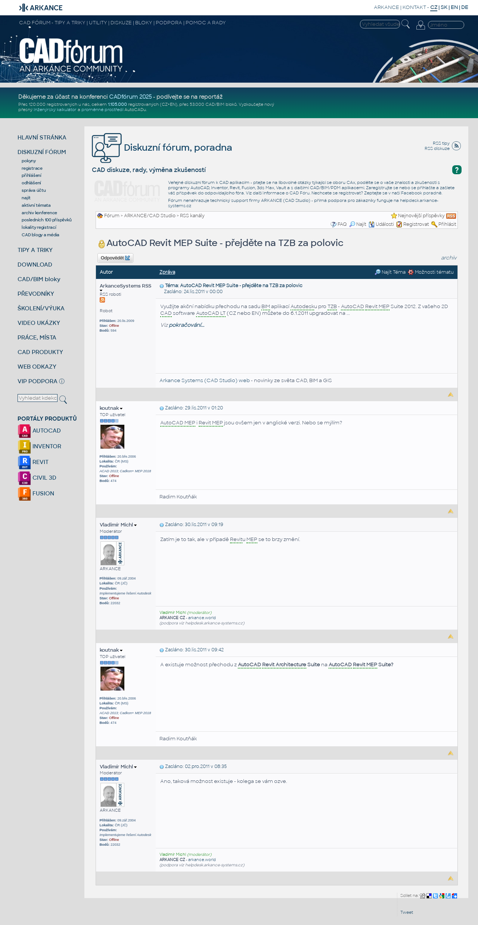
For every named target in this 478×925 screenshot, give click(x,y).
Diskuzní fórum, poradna (162, 147)
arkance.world (202, 617)
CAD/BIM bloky (39, 279)
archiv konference (39, 212)
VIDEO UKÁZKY (39, 322)
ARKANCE (386, 7)
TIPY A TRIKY (35, 249)
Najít (357, 224)
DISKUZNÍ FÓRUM (42, 152)
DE (464, 7)
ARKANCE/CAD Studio (150, 216)
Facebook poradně (421, 193)
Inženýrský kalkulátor (55, 109)
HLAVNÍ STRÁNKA (42, 137)
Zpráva (167, 272)
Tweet (406, 912)
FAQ (342, 224)
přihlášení (31, 175)
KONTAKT (414, 7)
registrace (32, 168)
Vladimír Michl (118, 525)
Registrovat (416, 224)
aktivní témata (36, 205)
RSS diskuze (437, 148)
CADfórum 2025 (130, 96)
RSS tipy (441, 143)
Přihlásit (447, 224)
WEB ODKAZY (37, 366)
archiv (449, 258)
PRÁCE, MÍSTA (37, 337)
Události (381, 224)
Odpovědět (115, 258)
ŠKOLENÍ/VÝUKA (41, 308)
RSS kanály (192, 216)
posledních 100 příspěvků (46, 219)
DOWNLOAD (35, 264)
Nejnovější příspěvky (421, 216)
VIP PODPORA (38, 381)
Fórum (112, 216)
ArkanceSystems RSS (125, 287)
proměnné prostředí (102, 109)
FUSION (36, 493)
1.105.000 (117, 104)
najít (26, 197)
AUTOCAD (39, 430)
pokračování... (186, 325)
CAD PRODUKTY (40, 352)
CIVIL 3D (37, 477)
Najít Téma (390, 272)
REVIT (33, 461)
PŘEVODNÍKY (36, 293)
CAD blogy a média (40, 234)
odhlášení (31, 182)
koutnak (111, 408)
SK (444, 7)
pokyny (29, 160)
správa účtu (34, 190)
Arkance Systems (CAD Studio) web (204, 380)
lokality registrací (39, 227)
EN (454, 7)
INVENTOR (39, 446)
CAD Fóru (299, 193)
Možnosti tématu (431, 272)
